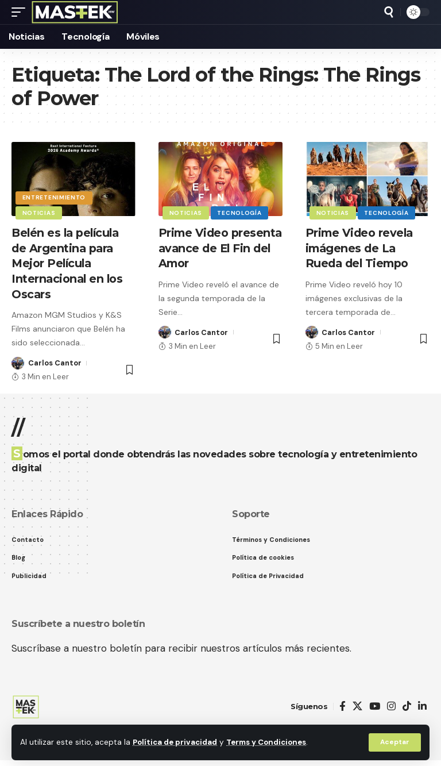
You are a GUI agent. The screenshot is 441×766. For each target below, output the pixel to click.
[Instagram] (391, 707)
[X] (357, 707)
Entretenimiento (54, 197)
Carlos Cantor (55, 361)
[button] (394, 742)
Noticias (39, 212)
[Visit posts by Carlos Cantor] (17, 361)
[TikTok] (407, 707)
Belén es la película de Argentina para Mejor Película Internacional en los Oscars (68, 262)
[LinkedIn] (422, 707)
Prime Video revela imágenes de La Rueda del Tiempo (360, 248)
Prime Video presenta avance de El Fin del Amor (215, 248)
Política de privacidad (176, 742)
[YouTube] (374, 707)
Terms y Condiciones (270, 742)
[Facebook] (342, 707)
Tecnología (240, 212)
